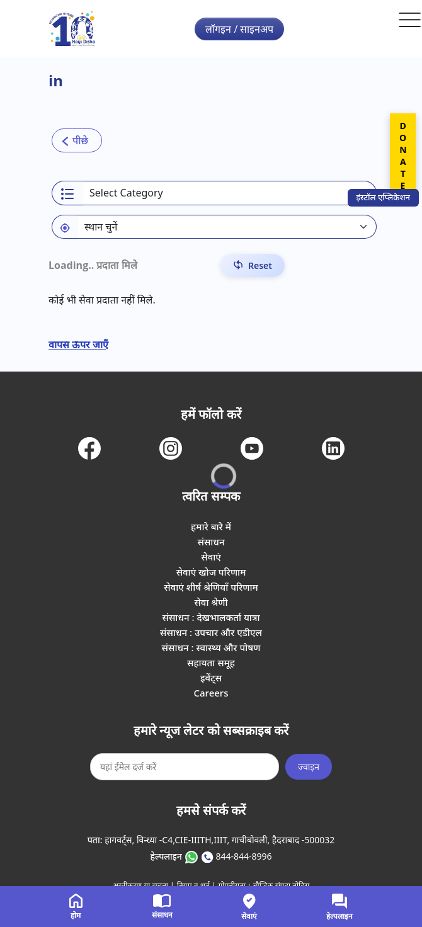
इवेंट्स (211, 677)
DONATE (403, 155)
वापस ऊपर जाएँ (78, 344)
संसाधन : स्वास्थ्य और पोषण (211, 647)
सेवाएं (211, 556)
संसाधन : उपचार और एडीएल (211, 632)
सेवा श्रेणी (210, 602)
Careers (210, 692)
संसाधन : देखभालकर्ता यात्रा (211, 617)
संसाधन (210, 541)
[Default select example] (227, 227)
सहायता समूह (211, 662)
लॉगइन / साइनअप (239, 29)
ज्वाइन (308, 767)
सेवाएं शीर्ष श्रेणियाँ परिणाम (211, 587)
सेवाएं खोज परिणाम (211, 572)
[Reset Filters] (252, 265)
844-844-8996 (243, 856)
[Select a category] (229, 193)
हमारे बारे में (211, 526)
